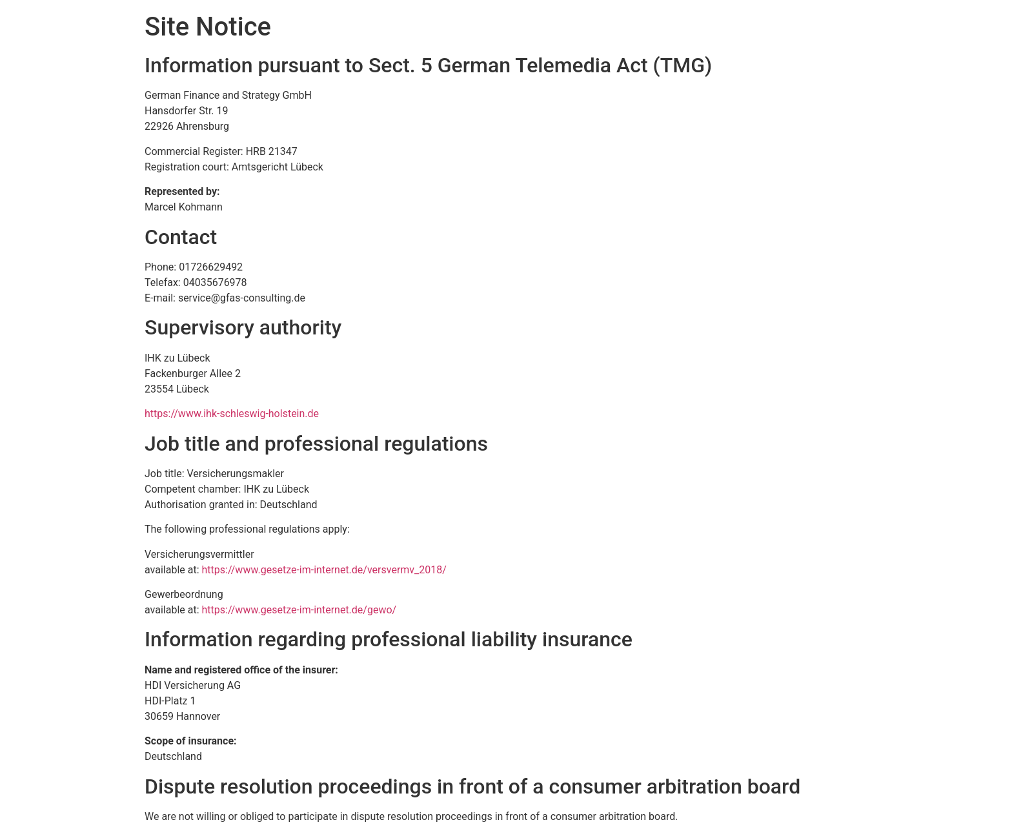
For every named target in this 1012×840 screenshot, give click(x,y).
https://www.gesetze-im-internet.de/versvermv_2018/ (324, 570)
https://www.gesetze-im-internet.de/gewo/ (299, 610)
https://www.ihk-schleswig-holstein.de (232, 413)
